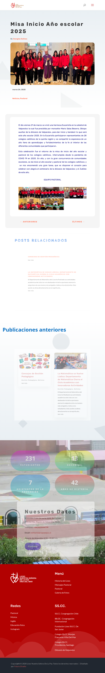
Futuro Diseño (20, 666)
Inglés (13, 621)
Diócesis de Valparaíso (65, 650)
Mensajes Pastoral (63, 585)
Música (13, 617)
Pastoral (23, 98)
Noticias (15, 98)
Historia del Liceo (62, 581)
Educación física (17, 625)
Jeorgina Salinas (20, 39)
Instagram (15, 629)
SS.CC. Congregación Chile (66, 613)
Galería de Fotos (62, 592)
